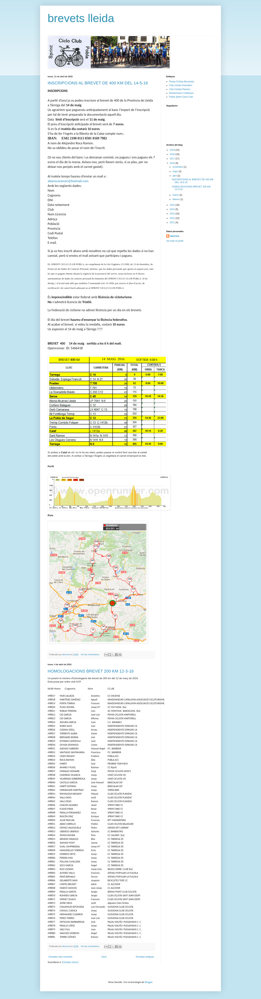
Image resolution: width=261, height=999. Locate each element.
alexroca (174, 236)
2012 (173, 218)
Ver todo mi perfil (174, 241)
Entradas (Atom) (70, 962)
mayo (175, 171)
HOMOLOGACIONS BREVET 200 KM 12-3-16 (91, 671)
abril (174, 175)
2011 (173, 222)
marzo (175, 195)
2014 (173, 209)
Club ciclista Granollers (180, 85)
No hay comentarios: (90, 654)
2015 (173, 205)
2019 (173, 150)
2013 (173, 213)
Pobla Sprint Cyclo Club (181, 97)
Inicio (104, 956)
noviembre (178, 167)
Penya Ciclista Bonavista (181, 81)
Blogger (148, 982)
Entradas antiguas (145, 956)
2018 (173, 154)
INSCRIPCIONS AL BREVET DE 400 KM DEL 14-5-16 (98, 83)
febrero (176, 199)
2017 (173, 158)
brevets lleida (81, 18)
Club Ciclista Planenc (179, 89)
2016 (173, 163)
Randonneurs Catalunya (181, 93)
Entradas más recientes (60, 956)
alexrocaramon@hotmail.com (68, 181)
